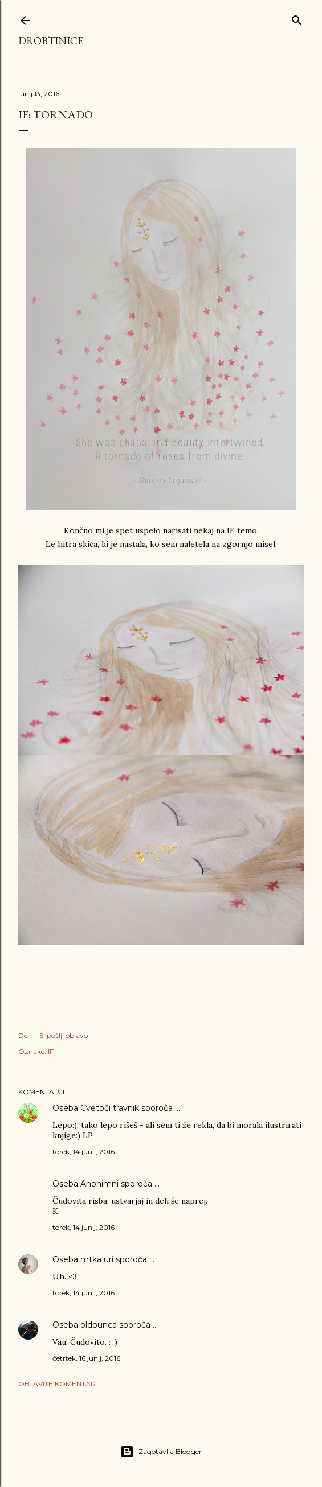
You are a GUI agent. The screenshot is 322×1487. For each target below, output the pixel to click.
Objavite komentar (57, 1383)
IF (51, 1051)
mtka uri (96, 1259)
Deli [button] (24, 1035)
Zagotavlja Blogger (161, 1452)
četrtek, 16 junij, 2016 (86, 1358)
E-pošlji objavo (63, 1035)
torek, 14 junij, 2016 (83, 1151)
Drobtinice (50, 40)
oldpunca (98, 1325)
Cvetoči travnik (109, 1108)
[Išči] (297, 18)
